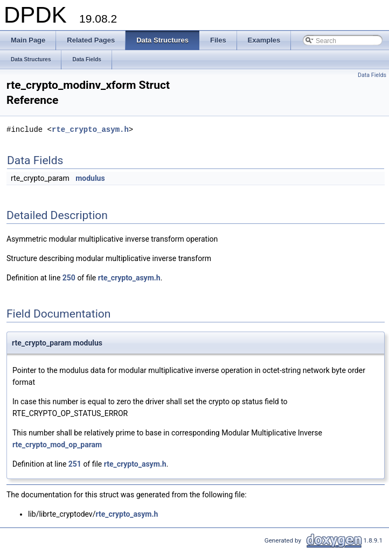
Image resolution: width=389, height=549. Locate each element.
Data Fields (372, 75)
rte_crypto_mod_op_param (57, 444)
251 (74, 464)
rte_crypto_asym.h (90, 129)
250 (68, 277)
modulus (90, 178)
